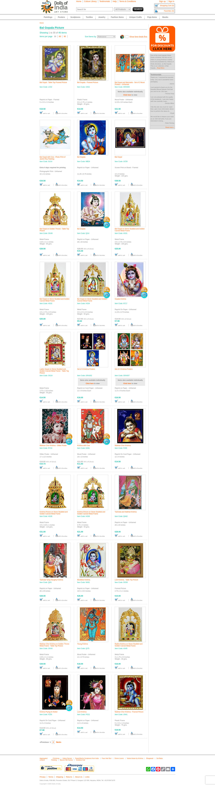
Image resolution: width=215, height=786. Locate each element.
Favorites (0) (169, 11)
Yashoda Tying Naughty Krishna (51, 580)
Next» (58, 742)
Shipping (59, 777)
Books (165, 17)
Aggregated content (43, 759)
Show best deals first (138, 37)
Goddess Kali (80, 760)
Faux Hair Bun (106, 758)
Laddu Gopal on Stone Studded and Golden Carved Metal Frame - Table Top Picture (54, 371)
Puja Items (152, 17)
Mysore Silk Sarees (66, 760)
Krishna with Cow (83, 446)
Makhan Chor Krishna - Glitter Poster (53, 446)
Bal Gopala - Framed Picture (87, 82)
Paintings (48, 17)
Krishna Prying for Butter (49, 712)
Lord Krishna (82, 712)
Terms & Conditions (127, 1)
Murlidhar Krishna (83, 580)
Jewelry (101, 17)
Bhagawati (149, 758)
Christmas (56, 758)
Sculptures (75, 17)
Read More (160, 68)
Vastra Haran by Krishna (135, 758)
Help (115, 1)
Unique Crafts (135, 17)
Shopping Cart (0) (167, 6)
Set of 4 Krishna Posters (123, 369)
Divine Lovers (119, 758)
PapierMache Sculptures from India (87, 758)
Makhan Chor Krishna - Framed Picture (129, 712)
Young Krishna (82, 644)
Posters (61, 17)
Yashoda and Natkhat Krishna (126, 512)
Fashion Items (117, 17)
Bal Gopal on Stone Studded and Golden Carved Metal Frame (130, 230)
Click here (127, 95)
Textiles (89, 17)
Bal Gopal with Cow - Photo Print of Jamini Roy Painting (52, 158)
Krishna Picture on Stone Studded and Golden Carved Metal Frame (54, 513)
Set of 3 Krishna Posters (86, 369)
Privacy (43, 777)
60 (60, 36)
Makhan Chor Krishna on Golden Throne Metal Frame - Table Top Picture (54, 645)
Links (87, 777)
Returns (69, 777)
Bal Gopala (81, 157)
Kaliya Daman (67, 758)
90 (65, 36)
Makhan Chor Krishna (123, 446)
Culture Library (90, 1)
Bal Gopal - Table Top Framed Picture (53, 82)
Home (78, 1)
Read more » (169, 127)
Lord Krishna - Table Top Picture (126, 580)
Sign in (171, 1)
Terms (50, 777)
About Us (78, 777)
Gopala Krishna (120, 299)
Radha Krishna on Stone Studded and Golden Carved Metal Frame (128, 645)
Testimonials (104, 1)
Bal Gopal (118, 157)
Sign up (162, 1)
